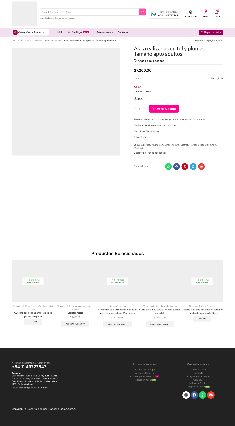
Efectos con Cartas (151, 306)
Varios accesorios (53, 40)
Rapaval (204, 144)
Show (213, 144)
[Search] (142, 12)
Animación (157, 144)
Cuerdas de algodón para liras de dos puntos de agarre (33, 314)
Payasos (194, 144)
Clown (175, 144)
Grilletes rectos (75, 312)
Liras (33, 309)
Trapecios (211, 306)
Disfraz (184, 144)
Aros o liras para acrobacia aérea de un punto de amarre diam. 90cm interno (117, 311)
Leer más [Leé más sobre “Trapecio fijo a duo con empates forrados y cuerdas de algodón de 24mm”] (202, 318)
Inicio (14, 40)
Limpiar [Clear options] (138, 98)
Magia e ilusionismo (168, 306)
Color (137, 86)
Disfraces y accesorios (31, 40)
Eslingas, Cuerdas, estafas (41, 306)
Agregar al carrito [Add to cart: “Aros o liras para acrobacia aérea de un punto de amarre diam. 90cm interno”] (117, 324)
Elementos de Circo (21, 306)
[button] (191, 14)
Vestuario (139, 148)
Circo (168, 144)
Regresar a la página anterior (209, 40)
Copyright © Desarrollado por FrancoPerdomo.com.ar (44, 408)
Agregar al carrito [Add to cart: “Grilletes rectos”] (75, 324)
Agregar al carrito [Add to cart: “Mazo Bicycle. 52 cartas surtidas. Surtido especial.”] (159, 324)
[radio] (139, 91)
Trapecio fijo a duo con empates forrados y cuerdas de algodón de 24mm (202, 311)
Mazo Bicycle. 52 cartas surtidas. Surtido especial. (159, 311)
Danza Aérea (115, 306)
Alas (148, 144)
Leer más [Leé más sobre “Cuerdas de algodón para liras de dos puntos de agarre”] (33, 322)
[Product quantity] (140, 109)
